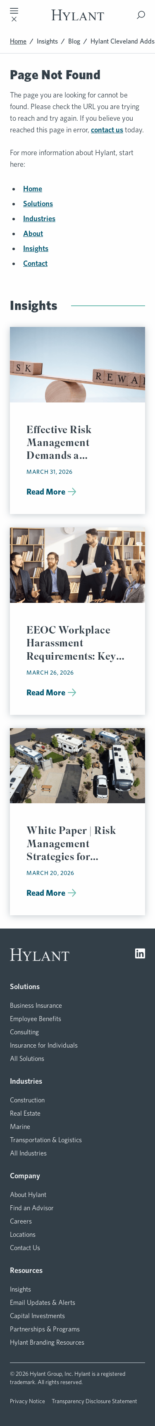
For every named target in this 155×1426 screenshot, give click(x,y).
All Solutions (27, 1059)
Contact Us (25, 1248)
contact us (107, 129)
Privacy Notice (27, 1401)
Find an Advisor (32, 1208)
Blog (74, 41)
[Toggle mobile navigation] (14, 15)
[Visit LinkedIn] (140, 954)
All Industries (28, 1153)
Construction (27, 1100)
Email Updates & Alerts (42, 1303)
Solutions (38, 203)
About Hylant (28, 1195)
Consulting (24, 1032)
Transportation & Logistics (46, 1140)
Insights (47, 41)
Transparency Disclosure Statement (94, 1401)
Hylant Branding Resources (47, 1342)
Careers (21, 1221)
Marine (20, 1127)
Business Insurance (36, 1005)
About (33, 233)
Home (18, 41)
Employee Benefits (35, 1019)
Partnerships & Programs (45, 1329)
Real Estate (25, 1113)
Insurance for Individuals (44, 1045)
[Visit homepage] (77, 15)
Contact (35, 263)
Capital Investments (37, 1316)
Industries (39, 218)
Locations (23, 1234)
